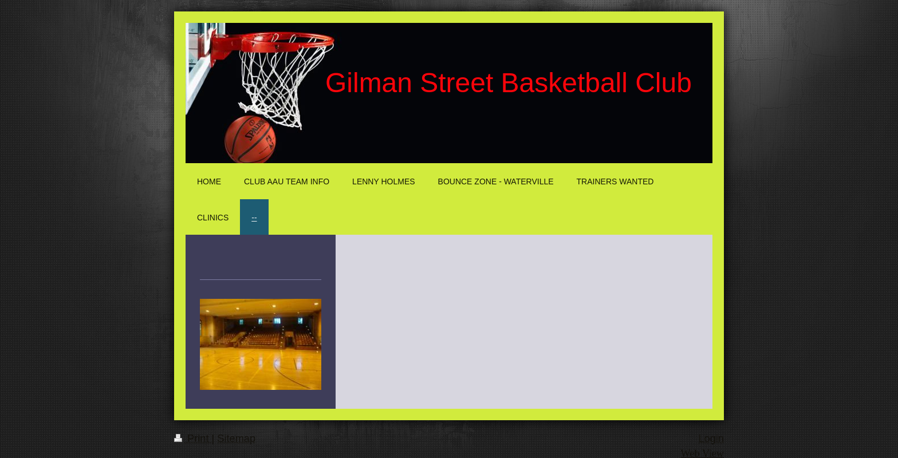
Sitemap (236, 438)
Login (711, 438)
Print (193, 438)
